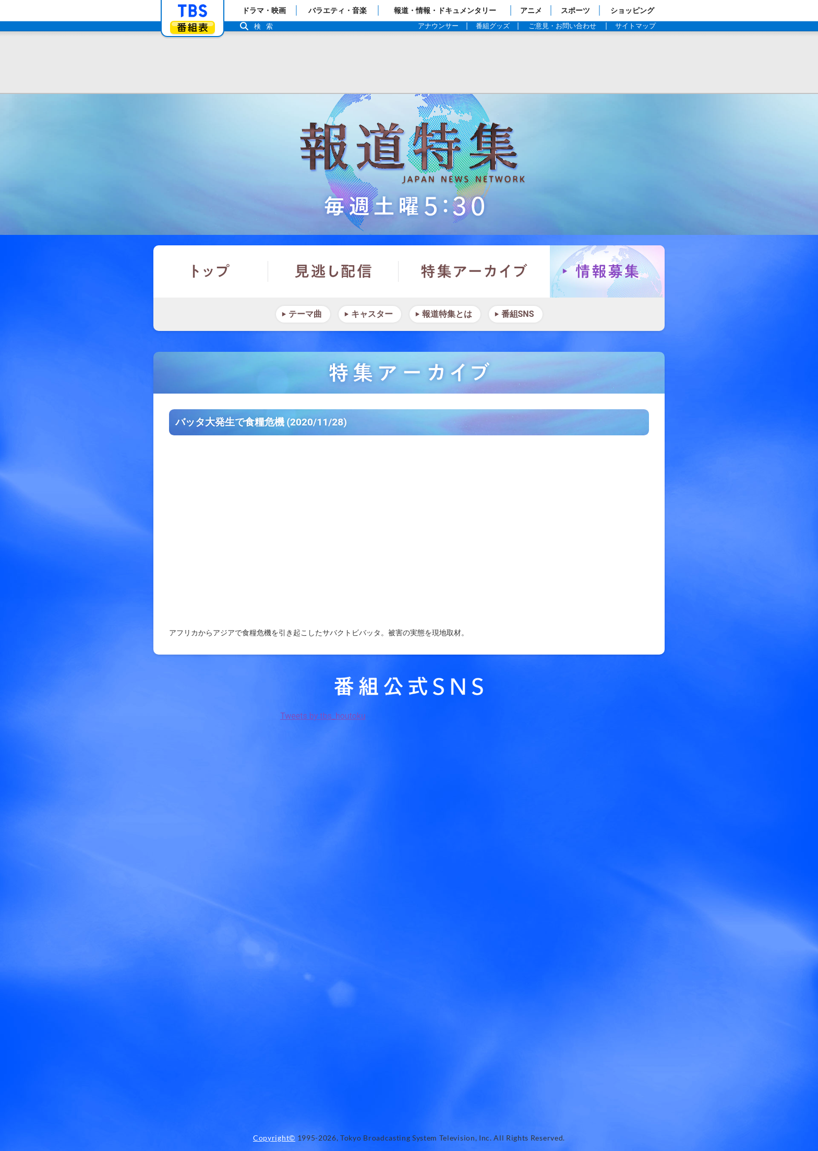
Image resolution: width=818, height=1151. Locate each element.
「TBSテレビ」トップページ (192, 11)
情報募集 (607, 271)
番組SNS (517, 314)
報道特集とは (447, 314)
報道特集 (409, 164)
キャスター (372, 314)
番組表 (192, 27)
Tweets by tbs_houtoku (323, 716)
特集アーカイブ (474, 271)
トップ (210, 271)
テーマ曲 (305, 314)
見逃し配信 (333, 271)
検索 (266, 26)
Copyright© (274, 1138)
